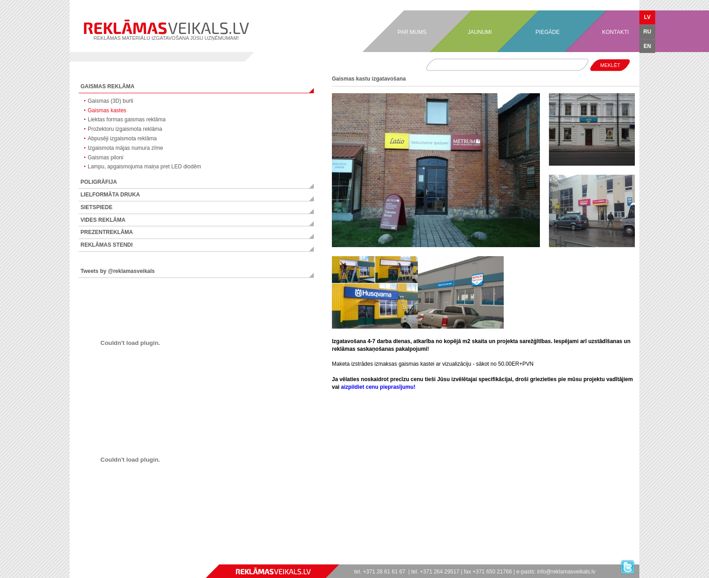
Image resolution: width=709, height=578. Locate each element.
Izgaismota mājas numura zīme (125, 148)
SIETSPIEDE (96, 207)
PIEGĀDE (547, 32)
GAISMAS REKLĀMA (107, 86)
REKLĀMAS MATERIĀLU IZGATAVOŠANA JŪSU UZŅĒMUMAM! (166, 30)
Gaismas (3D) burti (110, 101)
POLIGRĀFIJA (98, 182)
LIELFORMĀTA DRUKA (110, 194)
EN (647, 46)
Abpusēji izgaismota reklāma (122, 138)
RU (647, 32)
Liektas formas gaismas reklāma (126, 119)
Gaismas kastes (107, 110)
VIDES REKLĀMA (102, 220)
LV (647, 17)
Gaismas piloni (105, 157)
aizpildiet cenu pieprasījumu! (378, 387)
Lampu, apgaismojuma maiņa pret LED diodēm (144, 166)
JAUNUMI (480, 32)
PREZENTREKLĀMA (106, 232)
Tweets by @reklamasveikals (117, 271)
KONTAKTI (615, 32)
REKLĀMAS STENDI (106, 245)
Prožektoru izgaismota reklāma (125, 129)
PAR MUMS (411, 32)
